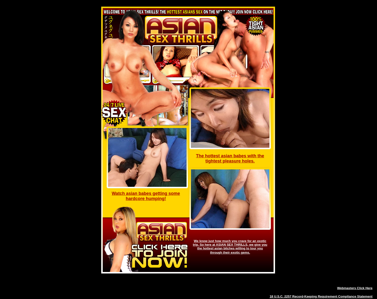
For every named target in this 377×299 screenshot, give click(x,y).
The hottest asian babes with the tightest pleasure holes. (230, 158)
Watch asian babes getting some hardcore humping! (146, 196)
